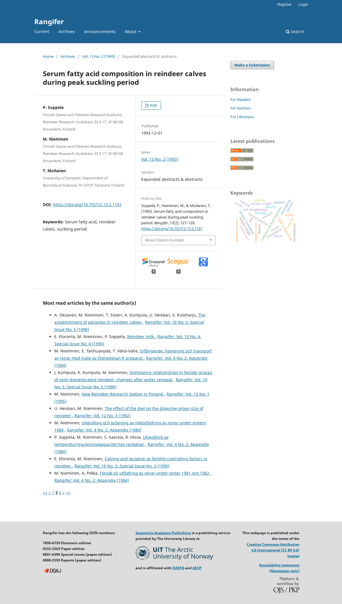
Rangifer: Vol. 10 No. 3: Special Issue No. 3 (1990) (121, 466)
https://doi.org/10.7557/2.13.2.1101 (87, 204)
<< (45, 492)
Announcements (100, 31)
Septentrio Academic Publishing (163, 532)
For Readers (240, 99)
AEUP (197, 567)
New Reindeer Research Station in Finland (123, 394)
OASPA (178, 567)
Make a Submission (252, 65)
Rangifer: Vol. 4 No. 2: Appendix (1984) (104, 430)
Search (295, 31)
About (131, 31)
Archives (66, 31)
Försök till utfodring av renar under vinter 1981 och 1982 (155, 473)
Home (48, 56)
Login (303, 4)
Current (41, 31)
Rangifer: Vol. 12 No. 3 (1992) (102, 415)
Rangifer (49, 21)
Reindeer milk (141, 336)
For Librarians (242, 116)
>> (68, 492)
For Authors (240, 108)
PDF (153, 105)
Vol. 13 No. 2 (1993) (98, 56)
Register (285, 4)
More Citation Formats (164, 240)
